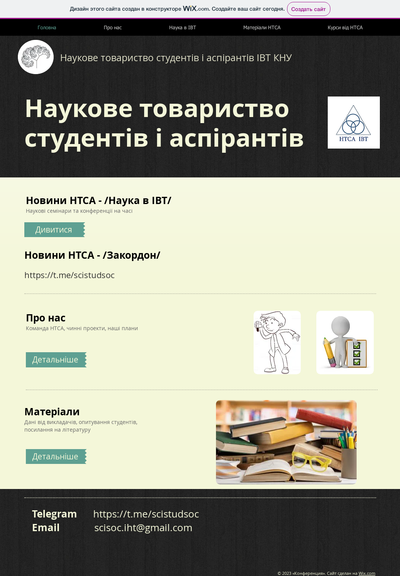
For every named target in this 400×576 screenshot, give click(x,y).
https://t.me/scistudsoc (69, 274)
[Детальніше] (55, 456)
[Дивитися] (53, 229)
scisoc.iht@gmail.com (143, 527)
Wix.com (367, 573)
